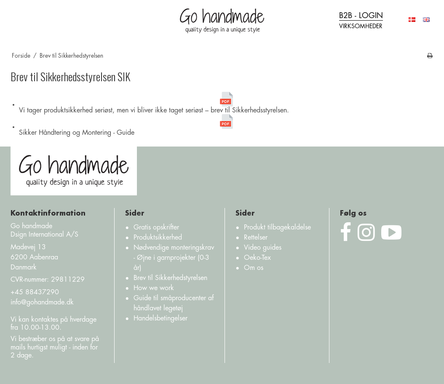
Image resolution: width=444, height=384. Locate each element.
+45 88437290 (35, 292)
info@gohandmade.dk (42, 302)
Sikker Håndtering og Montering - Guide (126, 125)
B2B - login (361, 21)
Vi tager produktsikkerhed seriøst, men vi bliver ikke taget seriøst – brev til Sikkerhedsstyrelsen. (154, 103)
